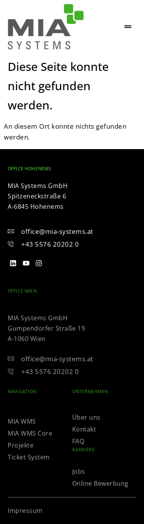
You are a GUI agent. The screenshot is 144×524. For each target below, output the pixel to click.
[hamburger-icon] (127, 27)
